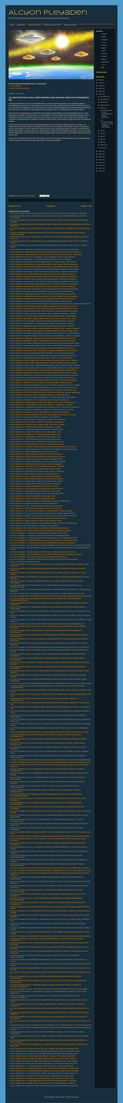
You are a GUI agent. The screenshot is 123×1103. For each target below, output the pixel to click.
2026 (100, 80)
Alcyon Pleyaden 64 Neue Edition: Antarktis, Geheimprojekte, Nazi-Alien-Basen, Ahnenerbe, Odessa (42, 341)
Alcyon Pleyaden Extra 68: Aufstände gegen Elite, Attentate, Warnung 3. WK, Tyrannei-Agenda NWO (42, 1056)
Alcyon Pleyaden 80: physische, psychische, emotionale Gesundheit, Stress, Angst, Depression (41, 301)
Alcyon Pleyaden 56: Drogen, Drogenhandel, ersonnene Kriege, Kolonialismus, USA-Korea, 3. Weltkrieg (43, 360)
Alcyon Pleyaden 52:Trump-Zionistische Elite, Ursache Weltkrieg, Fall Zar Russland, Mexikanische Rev (43, 370)
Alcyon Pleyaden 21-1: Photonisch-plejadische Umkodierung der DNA (32, 496)
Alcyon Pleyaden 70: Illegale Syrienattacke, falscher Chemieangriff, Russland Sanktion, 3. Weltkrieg (42, 326)
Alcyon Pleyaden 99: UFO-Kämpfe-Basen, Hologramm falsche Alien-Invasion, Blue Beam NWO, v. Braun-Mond (46, 254)
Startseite (50, 206)
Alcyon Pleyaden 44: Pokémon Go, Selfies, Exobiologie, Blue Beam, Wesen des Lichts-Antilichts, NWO (43, 390)
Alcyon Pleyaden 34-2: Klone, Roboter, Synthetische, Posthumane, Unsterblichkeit (36, 422)
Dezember (103, 96)
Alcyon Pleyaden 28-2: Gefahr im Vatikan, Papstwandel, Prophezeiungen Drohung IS (37, 456)
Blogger (76, 1097)
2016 (100, 162)
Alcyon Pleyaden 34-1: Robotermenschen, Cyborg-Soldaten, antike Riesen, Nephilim (37, 424)
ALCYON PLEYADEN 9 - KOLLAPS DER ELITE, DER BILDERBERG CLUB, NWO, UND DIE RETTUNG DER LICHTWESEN (50, 545)
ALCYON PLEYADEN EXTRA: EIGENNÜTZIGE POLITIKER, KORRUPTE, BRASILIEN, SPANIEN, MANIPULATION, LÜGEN (50, 596)
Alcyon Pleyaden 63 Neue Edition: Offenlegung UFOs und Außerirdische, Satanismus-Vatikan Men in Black (44, 343)
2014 (100, 168)
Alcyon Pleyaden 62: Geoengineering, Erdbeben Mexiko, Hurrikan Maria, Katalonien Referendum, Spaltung (44, 345)
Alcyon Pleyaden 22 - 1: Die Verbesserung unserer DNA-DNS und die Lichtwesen (36, 488)
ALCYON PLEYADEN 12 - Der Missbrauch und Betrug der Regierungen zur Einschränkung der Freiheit (43, 538)
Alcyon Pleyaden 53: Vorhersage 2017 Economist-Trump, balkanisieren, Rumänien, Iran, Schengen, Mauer (44, 368)
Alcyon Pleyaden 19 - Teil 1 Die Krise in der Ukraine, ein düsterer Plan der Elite (35, 508)
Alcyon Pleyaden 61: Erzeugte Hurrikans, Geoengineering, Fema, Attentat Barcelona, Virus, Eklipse (42, 348)
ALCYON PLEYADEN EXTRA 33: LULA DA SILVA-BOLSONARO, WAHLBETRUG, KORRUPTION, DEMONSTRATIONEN (49, 836)
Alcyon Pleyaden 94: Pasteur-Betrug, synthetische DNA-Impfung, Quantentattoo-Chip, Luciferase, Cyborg (44, 267)
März (102, 142)
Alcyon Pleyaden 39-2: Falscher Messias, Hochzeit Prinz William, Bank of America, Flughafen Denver (43, 402)
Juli (101, 131)
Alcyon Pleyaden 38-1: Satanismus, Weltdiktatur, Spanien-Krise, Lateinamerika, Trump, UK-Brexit (41, 410)
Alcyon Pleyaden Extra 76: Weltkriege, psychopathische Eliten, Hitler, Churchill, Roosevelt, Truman (42, 1078)
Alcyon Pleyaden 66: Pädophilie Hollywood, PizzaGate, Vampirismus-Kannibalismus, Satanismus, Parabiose (45, 336)
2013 (100, 171)
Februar (103, 145)
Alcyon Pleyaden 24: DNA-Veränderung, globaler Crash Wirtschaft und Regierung (36, 479)
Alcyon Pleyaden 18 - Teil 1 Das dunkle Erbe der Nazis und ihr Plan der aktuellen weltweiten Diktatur (42, 513)
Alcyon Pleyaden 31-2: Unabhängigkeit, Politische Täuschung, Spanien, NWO (35, 437)
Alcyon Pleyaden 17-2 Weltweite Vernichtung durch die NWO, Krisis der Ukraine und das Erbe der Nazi (43, 515)
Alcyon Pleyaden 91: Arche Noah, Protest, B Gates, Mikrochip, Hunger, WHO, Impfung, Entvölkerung (42, 274)
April (102, 139)
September (104, 105)
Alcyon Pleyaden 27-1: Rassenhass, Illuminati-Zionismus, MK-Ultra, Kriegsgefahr (36, 464)
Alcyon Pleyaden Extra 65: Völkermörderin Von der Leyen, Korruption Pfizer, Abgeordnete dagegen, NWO (44, 1048)
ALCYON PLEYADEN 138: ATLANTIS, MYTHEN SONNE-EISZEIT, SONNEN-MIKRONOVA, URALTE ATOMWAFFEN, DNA (50, 762)
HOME (12, 25)
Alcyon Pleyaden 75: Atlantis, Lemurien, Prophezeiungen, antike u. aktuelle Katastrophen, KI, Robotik (43, 313)
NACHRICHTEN (21, 25)
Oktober (103, 102)
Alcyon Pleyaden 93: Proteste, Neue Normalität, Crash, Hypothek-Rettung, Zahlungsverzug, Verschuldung (44, 269)
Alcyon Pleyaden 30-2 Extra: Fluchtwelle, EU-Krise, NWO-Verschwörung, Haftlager (37, 444)
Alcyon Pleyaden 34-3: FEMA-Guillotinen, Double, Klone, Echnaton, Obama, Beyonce (38, 419)
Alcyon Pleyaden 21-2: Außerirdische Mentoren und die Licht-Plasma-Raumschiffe (36, 493)
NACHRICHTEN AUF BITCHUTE (52, 25)
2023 (100, 88)
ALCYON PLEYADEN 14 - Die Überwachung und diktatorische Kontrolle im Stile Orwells (38, 533)
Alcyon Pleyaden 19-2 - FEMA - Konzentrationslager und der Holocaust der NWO (36, 506)
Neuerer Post (15, 206)
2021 (100, 94)
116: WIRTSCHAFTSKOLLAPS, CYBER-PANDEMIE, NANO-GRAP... (106, 123)
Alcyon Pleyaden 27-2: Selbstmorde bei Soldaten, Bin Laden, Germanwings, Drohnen (38, 461)
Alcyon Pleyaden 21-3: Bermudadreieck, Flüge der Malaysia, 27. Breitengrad (35, 491)
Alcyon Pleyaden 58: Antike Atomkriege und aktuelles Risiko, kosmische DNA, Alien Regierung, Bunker (43, 355)
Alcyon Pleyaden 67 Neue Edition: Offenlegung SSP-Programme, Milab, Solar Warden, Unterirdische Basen (45, 333)
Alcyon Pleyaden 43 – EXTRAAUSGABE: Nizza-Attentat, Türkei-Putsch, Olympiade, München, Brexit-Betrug (45, 392)
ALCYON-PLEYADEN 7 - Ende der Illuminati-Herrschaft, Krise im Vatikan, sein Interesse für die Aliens (43, 552)
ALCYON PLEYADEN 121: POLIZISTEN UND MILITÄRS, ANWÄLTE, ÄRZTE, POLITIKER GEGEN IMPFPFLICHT (47, 624)
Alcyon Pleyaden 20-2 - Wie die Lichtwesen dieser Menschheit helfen (32, 498)
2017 (100, 160)
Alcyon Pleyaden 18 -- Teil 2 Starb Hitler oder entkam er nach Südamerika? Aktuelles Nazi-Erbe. (41, 511)
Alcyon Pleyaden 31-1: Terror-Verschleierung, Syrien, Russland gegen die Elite (35, 439)
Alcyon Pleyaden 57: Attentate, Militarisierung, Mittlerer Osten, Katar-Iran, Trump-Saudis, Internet (41, 358)
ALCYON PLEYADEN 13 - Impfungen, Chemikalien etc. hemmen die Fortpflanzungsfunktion (40, 535)
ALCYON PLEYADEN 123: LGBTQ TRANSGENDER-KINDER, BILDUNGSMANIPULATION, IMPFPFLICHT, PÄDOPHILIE (49, 647)
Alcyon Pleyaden (48, 13)
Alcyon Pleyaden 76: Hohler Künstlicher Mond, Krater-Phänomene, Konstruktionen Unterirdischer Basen (44, 311)
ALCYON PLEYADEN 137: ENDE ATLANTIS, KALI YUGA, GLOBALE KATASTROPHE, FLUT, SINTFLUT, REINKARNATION (50, 760)
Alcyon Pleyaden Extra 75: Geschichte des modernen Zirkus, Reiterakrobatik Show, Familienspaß (41, 1076)
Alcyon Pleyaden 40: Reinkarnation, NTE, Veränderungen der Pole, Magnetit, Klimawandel (39, 400)
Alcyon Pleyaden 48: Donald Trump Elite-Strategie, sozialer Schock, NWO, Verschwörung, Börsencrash (43, 380)
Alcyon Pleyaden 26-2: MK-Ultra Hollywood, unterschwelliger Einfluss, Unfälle (35, 469)
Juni (101, 133)
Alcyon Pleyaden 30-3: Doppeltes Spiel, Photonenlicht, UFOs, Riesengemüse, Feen (37, 442)
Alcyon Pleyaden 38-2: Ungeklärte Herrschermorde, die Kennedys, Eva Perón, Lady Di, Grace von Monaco (44, 407)
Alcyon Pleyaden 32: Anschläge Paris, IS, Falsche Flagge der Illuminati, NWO (35, 434)
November (103, 99)
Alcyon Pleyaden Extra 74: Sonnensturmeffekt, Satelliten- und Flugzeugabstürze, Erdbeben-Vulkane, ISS (44, 1073)
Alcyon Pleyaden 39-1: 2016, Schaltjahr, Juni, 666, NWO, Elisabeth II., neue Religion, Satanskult (41, 405)
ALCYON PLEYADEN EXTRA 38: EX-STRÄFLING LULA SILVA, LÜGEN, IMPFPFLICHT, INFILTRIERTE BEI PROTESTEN (50, 868)
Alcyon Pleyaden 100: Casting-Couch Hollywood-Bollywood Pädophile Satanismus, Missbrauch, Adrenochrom (45, 252)
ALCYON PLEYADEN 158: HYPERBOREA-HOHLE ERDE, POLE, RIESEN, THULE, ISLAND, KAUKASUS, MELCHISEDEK (50, 936)
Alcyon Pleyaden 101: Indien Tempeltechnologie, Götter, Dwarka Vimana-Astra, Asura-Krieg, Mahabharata (44, 249)
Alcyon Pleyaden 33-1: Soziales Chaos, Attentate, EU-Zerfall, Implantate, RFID (35, 432)
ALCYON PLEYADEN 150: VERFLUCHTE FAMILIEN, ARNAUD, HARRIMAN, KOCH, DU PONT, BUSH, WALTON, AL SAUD (50, 870)
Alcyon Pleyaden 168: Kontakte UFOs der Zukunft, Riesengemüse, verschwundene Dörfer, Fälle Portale (43, 1063)
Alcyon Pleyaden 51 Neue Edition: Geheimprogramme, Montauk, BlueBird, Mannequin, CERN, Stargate (43, 373)
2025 (100, 83)
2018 (100, 157)
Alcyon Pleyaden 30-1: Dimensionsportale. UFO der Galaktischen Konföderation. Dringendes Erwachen (43, 449)
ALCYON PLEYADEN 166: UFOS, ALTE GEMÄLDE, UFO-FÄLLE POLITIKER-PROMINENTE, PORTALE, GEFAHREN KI (49, 989)
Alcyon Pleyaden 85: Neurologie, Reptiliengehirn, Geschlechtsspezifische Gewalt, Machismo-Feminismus (44, 289)
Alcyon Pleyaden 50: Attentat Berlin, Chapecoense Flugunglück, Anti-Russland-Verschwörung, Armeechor (44, 375)
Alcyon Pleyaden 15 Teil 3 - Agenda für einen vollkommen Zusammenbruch (34, 525)
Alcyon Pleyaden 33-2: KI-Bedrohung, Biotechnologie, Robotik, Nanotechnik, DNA (36, 429)
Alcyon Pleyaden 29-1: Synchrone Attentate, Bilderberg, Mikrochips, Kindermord (36, 454)
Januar (102, 148)
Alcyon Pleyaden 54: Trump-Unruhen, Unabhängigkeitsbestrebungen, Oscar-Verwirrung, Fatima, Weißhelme (45, 365)
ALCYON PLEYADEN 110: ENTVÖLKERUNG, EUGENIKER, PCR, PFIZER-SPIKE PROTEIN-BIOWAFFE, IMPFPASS (48, 213)
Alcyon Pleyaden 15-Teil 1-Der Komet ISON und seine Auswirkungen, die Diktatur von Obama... (41, 530)
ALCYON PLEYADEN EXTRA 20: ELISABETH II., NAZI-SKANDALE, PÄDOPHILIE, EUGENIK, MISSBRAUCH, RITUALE (49, 732)
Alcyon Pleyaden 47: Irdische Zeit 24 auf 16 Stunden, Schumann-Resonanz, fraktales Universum (41, 382)
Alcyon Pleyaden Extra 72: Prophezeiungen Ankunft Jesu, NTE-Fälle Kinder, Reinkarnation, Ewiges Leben (44, 1068)
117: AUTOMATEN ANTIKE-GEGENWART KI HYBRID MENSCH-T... (106, 114)
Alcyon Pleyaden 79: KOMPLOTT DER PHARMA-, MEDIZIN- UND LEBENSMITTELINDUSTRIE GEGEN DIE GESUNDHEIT (50, 304)
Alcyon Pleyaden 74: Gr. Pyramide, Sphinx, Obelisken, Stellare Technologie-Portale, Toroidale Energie (43, 316)
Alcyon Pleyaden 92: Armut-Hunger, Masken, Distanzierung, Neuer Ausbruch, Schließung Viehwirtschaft (43, 271)
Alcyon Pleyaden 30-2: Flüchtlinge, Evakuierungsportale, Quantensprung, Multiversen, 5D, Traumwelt (43, 447)
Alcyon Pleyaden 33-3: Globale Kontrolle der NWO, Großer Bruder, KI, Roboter (35, 427)
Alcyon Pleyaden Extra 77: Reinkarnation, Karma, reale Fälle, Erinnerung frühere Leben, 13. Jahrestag (43, 1080)
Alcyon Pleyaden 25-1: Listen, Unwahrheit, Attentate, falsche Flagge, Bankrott (35, 476)
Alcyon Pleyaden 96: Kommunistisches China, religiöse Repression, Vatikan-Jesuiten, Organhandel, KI (43, 262)
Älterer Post (86, 206)
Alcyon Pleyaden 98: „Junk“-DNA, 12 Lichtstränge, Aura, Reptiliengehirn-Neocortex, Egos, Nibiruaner (42, 257)
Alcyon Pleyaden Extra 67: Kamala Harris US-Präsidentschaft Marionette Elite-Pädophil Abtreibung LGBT (44, 1053)
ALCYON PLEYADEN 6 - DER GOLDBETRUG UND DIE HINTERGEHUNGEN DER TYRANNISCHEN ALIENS (46, 554)
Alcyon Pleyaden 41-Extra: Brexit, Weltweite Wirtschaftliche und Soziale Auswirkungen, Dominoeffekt (42, 397)
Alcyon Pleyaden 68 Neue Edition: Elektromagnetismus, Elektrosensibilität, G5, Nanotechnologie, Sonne (44, 331)
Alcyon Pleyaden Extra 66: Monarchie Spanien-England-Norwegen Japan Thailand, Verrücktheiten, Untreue (45, 1051)
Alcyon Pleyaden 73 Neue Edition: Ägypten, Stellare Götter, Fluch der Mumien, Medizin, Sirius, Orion (42, 318)
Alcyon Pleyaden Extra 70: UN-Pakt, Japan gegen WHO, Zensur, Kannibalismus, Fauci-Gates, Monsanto (44, 1061)
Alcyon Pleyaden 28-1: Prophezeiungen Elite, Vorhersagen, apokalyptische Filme (36, 459)
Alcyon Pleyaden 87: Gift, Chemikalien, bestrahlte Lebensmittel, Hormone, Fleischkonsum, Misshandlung (44, 284)
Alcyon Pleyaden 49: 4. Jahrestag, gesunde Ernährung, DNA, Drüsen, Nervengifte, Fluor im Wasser (42, 378)
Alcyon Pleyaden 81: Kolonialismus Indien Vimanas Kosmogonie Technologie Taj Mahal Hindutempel (42, 299)
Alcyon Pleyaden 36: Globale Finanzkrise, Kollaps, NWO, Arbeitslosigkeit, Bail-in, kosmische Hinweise (43, 415)
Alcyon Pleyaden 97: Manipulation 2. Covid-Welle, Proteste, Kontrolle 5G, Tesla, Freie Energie (40, 259)
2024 (100, 85)
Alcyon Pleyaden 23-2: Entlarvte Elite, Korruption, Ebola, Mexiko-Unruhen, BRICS (36, 481)
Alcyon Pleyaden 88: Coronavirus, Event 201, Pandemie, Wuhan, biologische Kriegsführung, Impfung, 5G (44, 281)
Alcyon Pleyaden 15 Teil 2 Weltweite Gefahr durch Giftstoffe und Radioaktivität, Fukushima (39, 528)
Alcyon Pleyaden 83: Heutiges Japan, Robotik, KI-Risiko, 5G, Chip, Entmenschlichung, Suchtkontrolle (43, 294)
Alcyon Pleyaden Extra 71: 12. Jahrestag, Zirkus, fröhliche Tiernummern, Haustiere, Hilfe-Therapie (42, 1066)
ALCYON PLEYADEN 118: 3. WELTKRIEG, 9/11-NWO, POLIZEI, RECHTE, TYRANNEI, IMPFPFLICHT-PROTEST (47, 593)
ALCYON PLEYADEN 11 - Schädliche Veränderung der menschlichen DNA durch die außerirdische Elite (44, 540)
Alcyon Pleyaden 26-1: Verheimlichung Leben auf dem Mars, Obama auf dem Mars (37, 471)
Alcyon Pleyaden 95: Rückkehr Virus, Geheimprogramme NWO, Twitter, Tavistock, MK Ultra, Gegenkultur (44, 264)
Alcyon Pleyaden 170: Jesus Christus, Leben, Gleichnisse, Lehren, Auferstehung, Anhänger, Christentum (44, 1085)
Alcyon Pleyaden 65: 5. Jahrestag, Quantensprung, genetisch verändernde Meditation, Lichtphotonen (43, 338)
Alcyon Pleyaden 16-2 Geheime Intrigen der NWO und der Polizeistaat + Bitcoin (36, 520)
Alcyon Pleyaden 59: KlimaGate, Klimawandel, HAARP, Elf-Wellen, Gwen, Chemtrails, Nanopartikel (42, 353)
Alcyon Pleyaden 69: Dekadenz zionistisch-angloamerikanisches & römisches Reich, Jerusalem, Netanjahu (44, 328)
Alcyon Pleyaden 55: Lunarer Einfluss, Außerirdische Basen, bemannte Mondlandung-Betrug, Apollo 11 (43, 363)
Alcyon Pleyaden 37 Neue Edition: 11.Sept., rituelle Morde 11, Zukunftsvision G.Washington (39, 412)
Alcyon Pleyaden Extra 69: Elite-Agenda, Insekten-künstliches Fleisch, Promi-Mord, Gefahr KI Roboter (43, 1058)
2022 (100, 91)
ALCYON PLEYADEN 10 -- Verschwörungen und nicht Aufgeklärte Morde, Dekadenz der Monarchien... (43, 543)
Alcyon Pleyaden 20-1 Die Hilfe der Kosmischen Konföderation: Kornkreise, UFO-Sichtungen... (40, 501)
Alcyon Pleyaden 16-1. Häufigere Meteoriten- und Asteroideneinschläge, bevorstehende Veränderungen (43, 523)
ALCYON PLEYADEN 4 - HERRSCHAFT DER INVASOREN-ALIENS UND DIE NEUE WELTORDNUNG (43, 559)
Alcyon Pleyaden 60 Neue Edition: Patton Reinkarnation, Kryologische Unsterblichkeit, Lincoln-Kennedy (43, 350)
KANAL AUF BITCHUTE (34, 25)
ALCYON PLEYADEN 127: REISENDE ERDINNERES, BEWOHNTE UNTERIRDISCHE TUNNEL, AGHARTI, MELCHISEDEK (51, 683)
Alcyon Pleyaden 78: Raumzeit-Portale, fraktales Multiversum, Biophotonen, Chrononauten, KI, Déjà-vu (43, 306)
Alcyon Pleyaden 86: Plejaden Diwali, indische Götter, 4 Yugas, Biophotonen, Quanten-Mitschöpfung (42, 286)
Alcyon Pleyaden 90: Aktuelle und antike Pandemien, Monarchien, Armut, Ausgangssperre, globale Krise (44, 276)
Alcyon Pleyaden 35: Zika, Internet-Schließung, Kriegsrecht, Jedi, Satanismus (35, 417)
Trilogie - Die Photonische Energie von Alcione (25, 562)
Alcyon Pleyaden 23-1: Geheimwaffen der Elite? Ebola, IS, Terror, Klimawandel (35, 483)
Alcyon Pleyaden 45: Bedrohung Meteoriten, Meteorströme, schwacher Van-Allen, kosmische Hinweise (43, 387)
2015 (100, 165)
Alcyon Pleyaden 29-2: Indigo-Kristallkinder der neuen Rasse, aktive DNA (34, 451)
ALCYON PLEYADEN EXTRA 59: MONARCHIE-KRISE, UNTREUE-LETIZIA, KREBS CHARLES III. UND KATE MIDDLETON (50, 1025)
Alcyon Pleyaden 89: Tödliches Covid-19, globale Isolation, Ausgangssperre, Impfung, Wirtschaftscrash (43, 279)
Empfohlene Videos (70, 25)
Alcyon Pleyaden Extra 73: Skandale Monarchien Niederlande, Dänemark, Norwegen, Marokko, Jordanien (44, 1071)
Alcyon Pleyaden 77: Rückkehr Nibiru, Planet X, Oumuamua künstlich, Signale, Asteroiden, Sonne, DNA (43, 308)
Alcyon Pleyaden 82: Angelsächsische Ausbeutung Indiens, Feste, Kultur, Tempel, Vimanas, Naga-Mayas (44, 296)
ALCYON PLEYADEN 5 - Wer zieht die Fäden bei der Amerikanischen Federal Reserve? (38, 557)
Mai (101, 136)
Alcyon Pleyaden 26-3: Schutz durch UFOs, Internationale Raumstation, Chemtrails (37, 466)
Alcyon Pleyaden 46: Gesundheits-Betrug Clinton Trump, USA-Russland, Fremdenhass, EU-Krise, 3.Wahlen (45, 385)
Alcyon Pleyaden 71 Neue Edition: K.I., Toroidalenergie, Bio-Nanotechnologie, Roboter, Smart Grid (42, 323)
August (102, 108)
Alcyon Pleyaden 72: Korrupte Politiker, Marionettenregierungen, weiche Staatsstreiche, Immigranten (42, 321)
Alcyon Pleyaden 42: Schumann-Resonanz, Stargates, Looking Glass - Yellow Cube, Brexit (39, 395)
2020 (100, 151)
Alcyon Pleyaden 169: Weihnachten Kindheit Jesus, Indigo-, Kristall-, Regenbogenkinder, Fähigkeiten (42, 1083)
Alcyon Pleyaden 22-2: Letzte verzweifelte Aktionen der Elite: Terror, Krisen (34, 486)
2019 (100, 154)
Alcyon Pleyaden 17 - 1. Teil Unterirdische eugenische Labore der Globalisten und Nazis (38, 518)
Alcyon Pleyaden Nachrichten (19, 88)
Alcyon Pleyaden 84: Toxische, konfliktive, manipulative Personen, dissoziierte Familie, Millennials (41, 291)
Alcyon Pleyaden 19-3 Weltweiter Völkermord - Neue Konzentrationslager (34, 503)
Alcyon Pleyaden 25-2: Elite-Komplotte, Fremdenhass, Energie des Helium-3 (35, 474)
